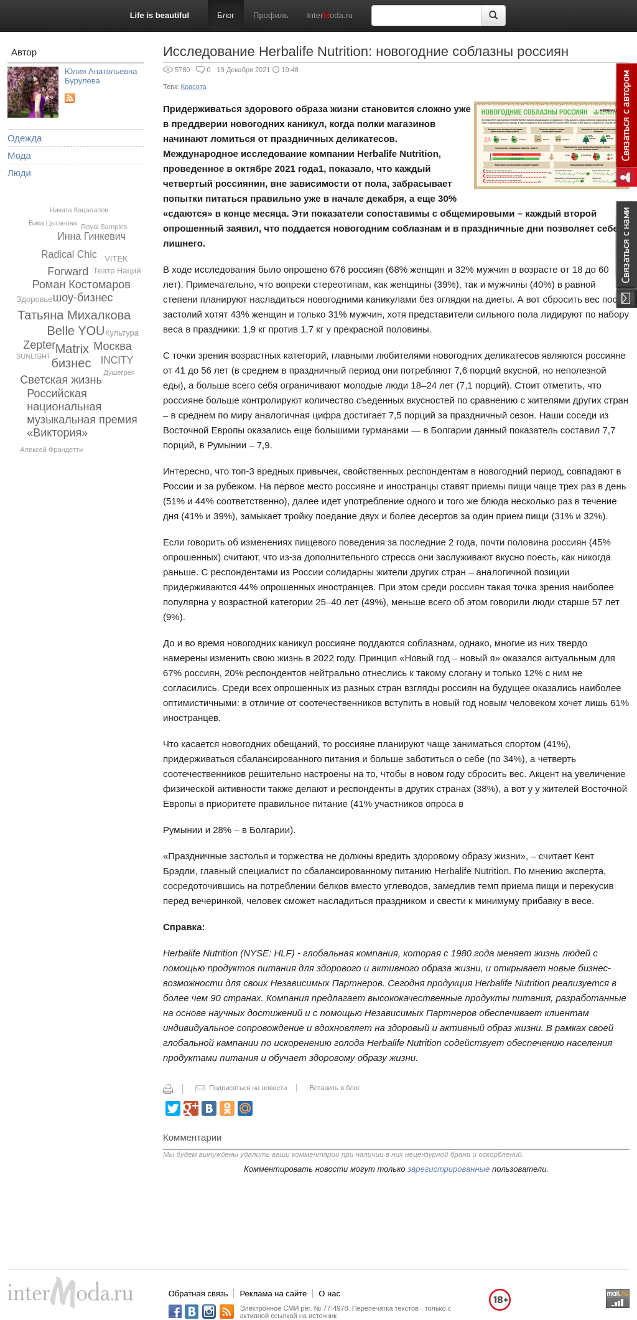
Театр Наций (117, 270)
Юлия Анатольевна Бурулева (101, 76)
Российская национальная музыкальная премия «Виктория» (82, 413)
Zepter (39, 345)
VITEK (116, 258)
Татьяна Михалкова (74, 315)
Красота (194, 86)
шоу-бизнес (83, 297)
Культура (122, 332)
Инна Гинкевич (91, 236)
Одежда (24, 138)
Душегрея (118, 372)
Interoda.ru (330, 15)
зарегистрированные (448, 1169)
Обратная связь (198, 1293)
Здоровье (35, 299)
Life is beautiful (159, 15)
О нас (329, 1293)
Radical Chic (69, 254)
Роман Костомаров (81, 284)
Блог (226, 15)
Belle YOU (76, 330)
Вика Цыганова (53, 223)
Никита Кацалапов (79, 210)
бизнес (71, 363)
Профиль (270, 15)
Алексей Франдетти (51, 449)
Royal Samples (104, 226)
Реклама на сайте (273, 1293)
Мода (19, 155)
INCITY (117, 360)
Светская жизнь (61, 380)
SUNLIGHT (33, 356)
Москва (112, 346)
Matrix (72, 349)
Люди (19, 172)
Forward (67, 271)
